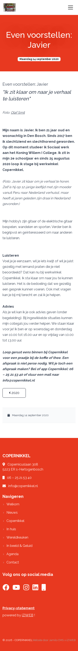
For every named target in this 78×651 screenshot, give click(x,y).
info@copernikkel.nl (23, 486)
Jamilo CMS (56, 640)
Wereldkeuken (17, 537)
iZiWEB (27, 615)
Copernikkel (15, 521)
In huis (11, 529)
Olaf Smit (18, 113)
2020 (14, 393)
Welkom (12, 504)
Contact (12, 562)
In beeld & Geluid (19, 546)
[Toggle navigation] (70, 7)
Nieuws (12, 512)
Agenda (12, 554)
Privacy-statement (18, 608)
